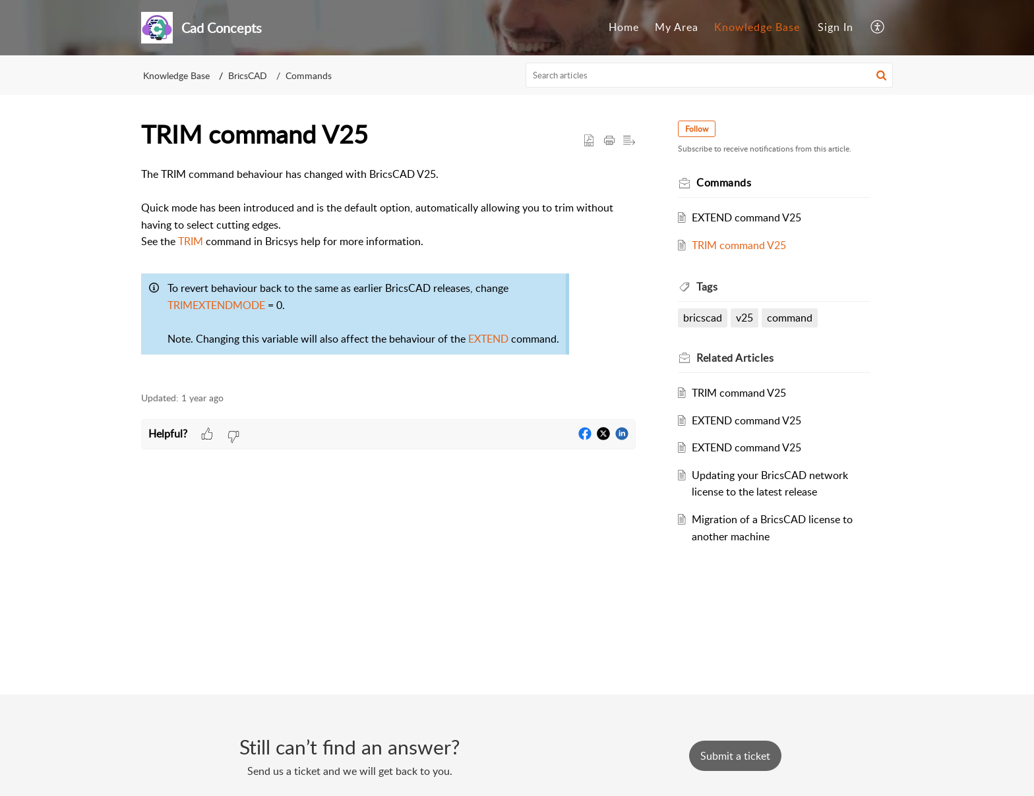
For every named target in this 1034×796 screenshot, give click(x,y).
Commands (309, 75)
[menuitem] (624, 28)
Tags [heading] (706, 286)
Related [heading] (735, 358)
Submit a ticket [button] (735, 756)
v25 (744, 317)
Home (624, 27)
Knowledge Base (757, 27)
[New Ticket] (735, 756)
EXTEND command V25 (746, 217)
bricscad (702, 317)
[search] (710, 75)
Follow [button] (696, 128)
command (789, 317)
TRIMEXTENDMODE (216, 305)
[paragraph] (388, 272)
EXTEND (488, 338)
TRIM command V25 (739, 245)
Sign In (835, 27)
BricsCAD (247, 75)
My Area (676, 27)
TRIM (190, 241)
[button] (878, 28)
